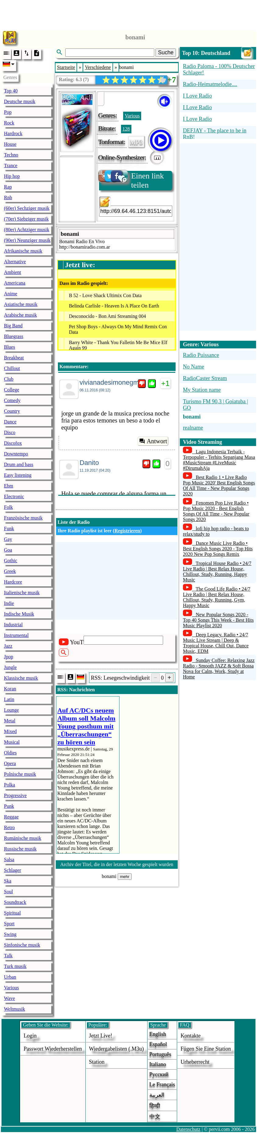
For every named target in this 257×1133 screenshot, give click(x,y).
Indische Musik (19, 614)
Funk (9, 528)
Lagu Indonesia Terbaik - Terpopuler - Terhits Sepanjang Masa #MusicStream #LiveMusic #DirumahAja (219, 460)
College (11, 389)
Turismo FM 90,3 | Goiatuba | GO (215, 404)
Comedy (12, 400)
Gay (8, 539)
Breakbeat (14, 357)
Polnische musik (20, 774)
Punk (9, 806)
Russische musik (20, 848)
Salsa (9, 859)
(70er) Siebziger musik (26, 218)
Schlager (12, 870)
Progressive (15, 795)
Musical (12, 742)
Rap (8, 186)
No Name (193, 367)
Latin (9, 699)
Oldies (10, 752)
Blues (9, 347)
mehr (124, 876)
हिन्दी (154, 1106)
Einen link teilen (131, 180)
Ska (7, 880)
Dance (10, 421)
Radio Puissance (201, 355)
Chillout (12, 368)
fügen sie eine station (205, 1049)
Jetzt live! (100, 1036)
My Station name (202, 390)
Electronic (14, 496)
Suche (165, 52)
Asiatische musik (20, 304)
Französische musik (23, 517)
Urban (10, 977)
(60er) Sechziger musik (26, 208)
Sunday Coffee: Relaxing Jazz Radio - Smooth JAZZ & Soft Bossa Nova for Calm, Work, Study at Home (219, 668)
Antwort (153, 441)
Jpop (8, 656)
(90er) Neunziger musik (27, 240)
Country (12, 411)
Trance (10, 165)
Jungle (10, 667)
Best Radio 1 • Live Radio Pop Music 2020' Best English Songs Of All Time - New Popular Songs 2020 (219, 485)
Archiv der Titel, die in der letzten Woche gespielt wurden (116, 864)
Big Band (13, 325)
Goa (8, 549)
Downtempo (16, 453)
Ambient (12, 272)
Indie (9, 603)
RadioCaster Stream (205, 378)
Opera (10, 763)
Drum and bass (18, 464)
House (10, 144)
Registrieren (127, 530)
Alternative (15, 261)
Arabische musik (20, 315)
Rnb (8, 197)
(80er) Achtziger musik (26, 229)
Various (11, 987)
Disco (9, 432)
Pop (8, 112)
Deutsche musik (19, 101)
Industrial (13, 624)
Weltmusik (14, 1009)
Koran (10, 688)
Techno (11, 154)
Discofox (13, 443)
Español (158, 1044)
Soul (8, 891)
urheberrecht (194, 1062)
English (157, 1034)
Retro (9, 827)
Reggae (11, 816)
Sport (9, 923)
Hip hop (12, 176)
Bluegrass (13, 336)
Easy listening (17, 475)
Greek (10, 571)
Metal (9, 720)
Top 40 (11, 90)
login (30, 1036)
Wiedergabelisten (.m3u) (116, 1049)
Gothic (10, 560)
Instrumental (16, 635)
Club (8, 379)
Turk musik (15, 966)
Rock (9, 122)
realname (193, 428)
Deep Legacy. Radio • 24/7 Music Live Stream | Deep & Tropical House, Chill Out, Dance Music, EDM (215, 643)
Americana (14, 283)
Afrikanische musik (23, 251)
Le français (162, 1084)
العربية (156, 1095)
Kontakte (190, 1036)
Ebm (8, 485)
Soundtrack (15, 902)
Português (160, 1054)
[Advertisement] (129, 13)
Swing (10, 934)
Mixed (10, 731)
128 (126, 128)
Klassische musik (21, 678)
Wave (9, 998)
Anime (10, 293)
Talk (8, 955)
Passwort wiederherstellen (52, 1049)
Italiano (157, 1064)
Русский (159, 1074)
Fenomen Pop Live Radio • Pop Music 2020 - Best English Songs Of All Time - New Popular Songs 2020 (216, 511)
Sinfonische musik (22, 945)
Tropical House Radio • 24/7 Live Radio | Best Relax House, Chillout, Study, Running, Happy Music (217, 571)
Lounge (11, 710)
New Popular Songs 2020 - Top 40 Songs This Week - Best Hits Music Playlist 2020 (218, 620)
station (97, 1062)
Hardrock (13, 133)
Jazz (8, 646)
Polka (9, 784)
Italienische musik (22, 592)
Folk (8, 507)
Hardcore (13, 581)
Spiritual (12, 912)
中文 (154, 1116)
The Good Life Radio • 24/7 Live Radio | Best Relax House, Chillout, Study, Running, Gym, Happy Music (216, 597)
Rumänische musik (22, 838)
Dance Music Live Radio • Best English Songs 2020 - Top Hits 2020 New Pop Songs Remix (218, 549)
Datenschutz (188, 1129)
